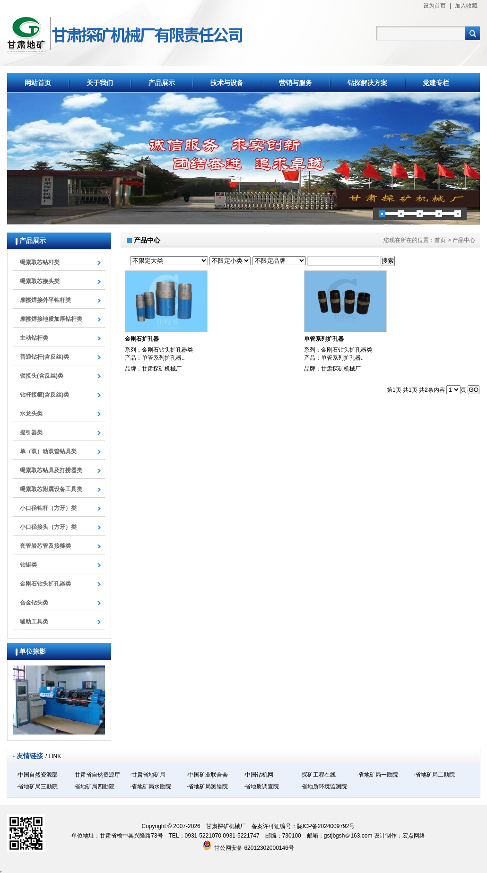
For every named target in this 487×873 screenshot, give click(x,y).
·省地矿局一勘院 (377, 774)
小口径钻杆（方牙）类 (48, 508)
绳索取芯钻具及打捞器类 (51, 470)
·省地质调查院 (261, 786)
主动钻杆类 (34, 338)
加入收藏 (466, 5)
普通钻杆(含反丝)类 (44, 357)
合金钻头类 (34, 602)
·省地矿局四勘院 (93, 786)
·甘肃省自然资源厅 (96, 774)
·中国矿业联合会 (207, 774)
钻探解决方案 (367, 82)
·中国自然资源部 (37, 774)
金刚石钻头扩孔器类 (45, 583)
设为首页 (434, 5)
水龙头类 (31, 413)
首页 (440, 240)
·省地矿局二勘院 (434, 774)
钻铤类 (28, 565)
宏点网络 (413, 835)
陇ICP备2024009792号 (326, 826)
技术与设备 (227, 82)
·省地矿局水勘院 (150, 786)
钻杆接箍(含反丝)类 (44, 394)
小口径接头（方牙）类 (48, 527)
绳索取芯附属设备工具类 (51, 489)
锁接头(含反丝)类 (41, 375)
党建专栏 (436, 82)
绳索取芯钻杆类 (40, 262)
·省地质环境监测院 (323, 786)
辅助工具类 (34, 621)
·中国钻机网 (258, 774)
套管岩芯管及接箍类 (45, 546)
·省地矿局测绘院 (207, 786)
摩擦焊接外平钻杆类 (45, 300)
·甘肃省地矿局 (147, 774)
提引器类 (31, 432)
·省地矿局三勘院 (37, 786)
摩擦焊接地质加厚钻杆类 (51, 319)
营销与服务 (295, 82)
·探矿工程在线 (318, 774)
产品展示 (161, 82)
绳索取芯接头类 (40, 281)
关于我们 (100, 82)
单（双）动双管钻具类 (48, 451)
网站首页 (38, 82)
